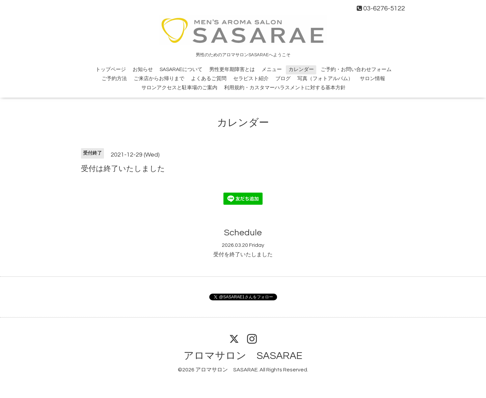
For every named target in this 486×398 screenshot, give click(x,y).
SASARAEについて (181, 69)
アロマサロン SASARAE (243, 356)
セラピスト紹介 (251, 78)
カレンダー (301, 69)
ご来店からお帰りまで (159, 78)
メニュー (272, 69)
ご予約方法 (114, 78)
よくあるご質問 (208, 78)
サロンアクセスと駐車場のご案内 (179, 87)
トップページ (111, 69)
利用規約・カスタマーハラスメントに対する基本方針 (285, 87)
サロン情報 (372, 78)
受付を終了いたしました (243, 254)
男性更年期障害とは (232, 69)
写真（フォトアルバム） (325, 78)
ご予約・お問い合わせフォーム (356, 69)
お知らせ (143, 69)
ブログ (283, 78)
